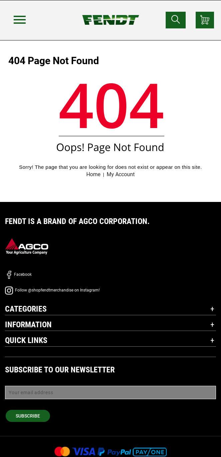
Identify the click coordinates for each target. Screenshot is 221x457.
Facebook (18, 274)
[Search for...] (175, 20)
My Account (121, 174)
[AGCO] (26, 246)
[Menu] (20, 19)
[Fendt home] (110, 13)
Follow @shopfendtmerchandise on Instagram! (52, 290)
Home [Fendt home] (93, 174)
